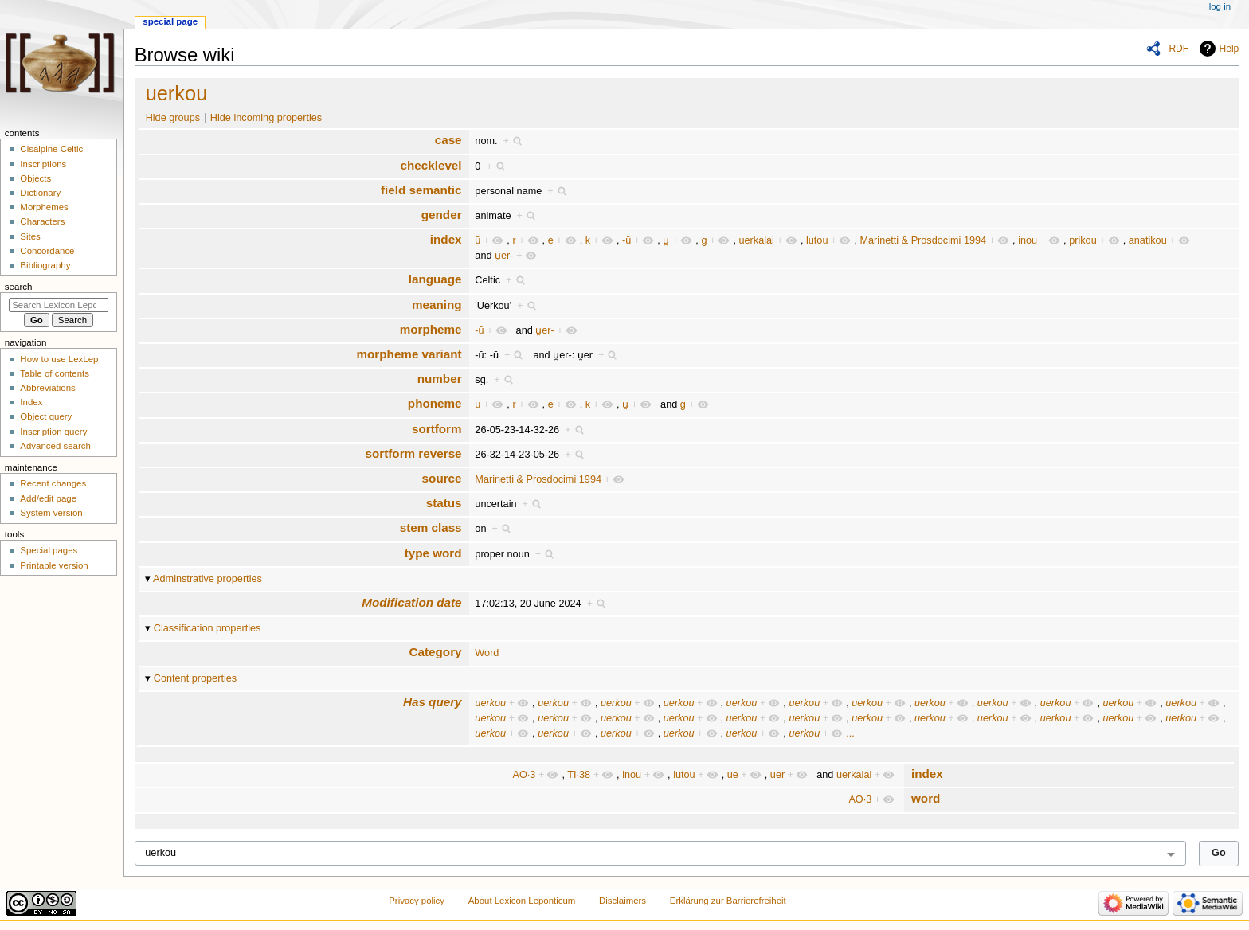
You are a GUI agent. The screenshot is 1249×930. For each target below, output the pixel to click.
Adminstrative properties (207, 578)
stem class (431, 527)
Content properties (195, 678)
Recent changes (53, 483)
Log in (1220, 6)
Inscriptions (43, 164)
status (444, 503)
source (442, 478)
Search (19, 286)
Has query (432, 702)
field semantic (421, 190)
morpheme (431, 329)
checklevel (430, 165)
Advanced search (55, 446)
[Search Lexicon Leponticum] (58, 305)
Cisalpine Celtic (51, 149)
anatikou (1148, 240)
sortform (437, 429)
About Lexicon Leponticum (522, 900)
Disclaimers (622, 900)
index (446, 239)
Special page (170, 21)
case (448, 140)
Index (31, 402)
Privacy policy (416, 900)
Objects (35, 178)
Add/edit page (48, 498)
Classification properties (207, 628)
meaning (437, 304)
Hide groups (173, 117)
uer (777, 774)
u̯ (666, 240)
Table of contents (54, 373)
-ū (626, 240)
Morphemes (44, 207)
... (850, 733)
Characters (42, 221)
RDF (1178, 48)
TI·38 (578, 774)
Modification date (411, 602)
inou (1027, 240)
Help (1229, 48)
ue (732, 774)
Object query (46, 416)
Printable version (54, 565)
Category (435, 651)
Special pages (48, 550)
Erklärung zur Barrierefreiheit (728, 900)
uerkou (177, 93)
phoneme (435, 403)
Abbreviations (47, 388)
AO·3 (524, 774)
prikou (1083, 240)
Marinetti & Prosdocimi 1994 (922, 240)
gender (441, 214)
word (925, 798)
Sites (30, 236)
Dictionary (40, 192)
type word (433, 553)
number (439, 378)
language (435, 279)
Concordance (47, 251)
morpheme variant (409, 354)
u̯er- (504, 255)
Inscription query (53, 431)
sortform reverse (413, 453)
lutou (817, 240)
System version (51, 513)
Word (487, 652)
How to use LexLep (59, 359)
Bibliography (45, 265)
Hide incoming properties (266, 117)
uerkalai (755, 240)
